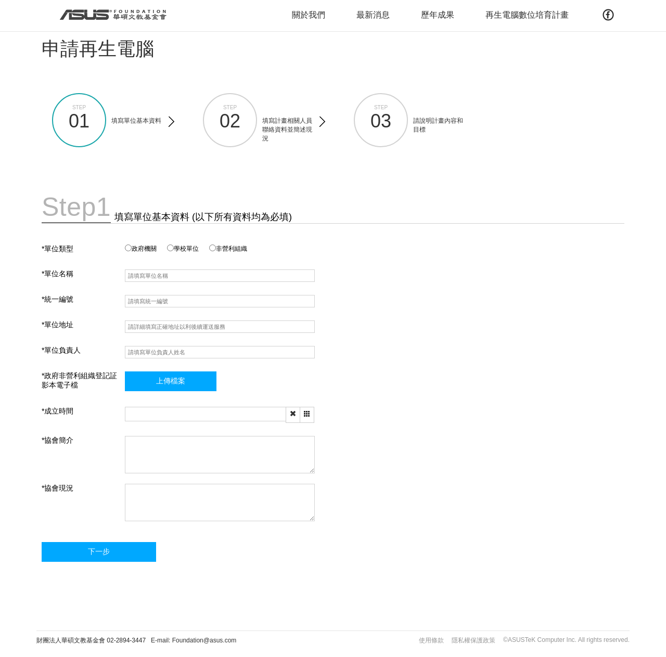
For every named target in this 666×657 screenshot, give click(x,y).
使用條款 (431, 640)
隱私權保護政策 (473, 640)
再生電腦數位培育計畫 (527, 14)
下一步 (99, 551)
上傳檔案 (170, 381)
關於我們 (308, 14)
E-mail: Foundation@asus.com (193, 640)
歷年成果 (437, 14)
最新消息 (373, 14)
